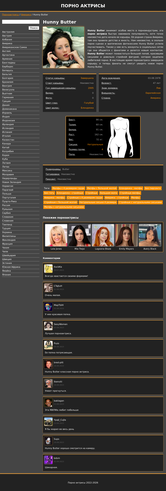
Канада (6, 143)
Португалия (9, 197)
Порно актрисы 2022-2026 (83, 482)
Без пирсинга (153, 188)
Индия (6, 116)
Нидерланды (9, 178)
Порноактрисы (10, 14)
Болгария (7, 78)
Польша (6, 193)
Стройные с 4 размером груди (84, 197)
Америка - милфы (54, 197)
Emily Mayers (126, 248)
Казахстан (8, 139)
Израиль (7, 112)
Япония (6, 274)
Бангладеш (8, 62)
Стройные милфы (130, 193)
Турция (6, 228)
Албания (7, 39)
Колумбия (8, 151)
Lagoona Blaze (103, 248)
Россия (6, 205)
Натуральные (95, 144)
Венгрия (7, 86)
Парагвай (7, 190)
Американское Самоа (14, 47)
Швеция (6, 259)
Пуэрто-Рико (9, 201)
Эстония (7, 263)
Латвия (6, 163)
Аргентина (8, 55)
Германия (7, 97)
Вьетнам (7, 93)
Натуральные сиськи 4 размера (98, 202)
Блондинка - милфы (130, 188)
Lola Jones (56, 248)
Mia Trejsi (80, 248)
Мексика (7, 170)
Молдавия (8, 174)
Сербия (6, 213)
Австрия (7, 35)
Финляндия (8, 240)
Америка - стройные (116, 197)
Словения (7, 220)
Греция (6, 101)
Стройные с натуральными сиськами (140, 202)
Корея (5, 155)
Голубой (89, 103)
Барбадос (7, 66)
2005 (91, 88)
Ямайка (6, 271)
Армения (7, 59)
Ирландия (8, 124)
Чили (5, 251)
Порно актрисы (83, 5)
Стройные (91, 193)
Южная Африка (11, 267)
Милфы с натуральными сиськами (64, 207)
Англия (6, 51)
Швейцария (9, 255)
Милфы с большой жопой (102, 188)
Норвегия (7, 186)
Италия (6, 136)
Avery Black (149, 248)
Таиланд (7, 224)
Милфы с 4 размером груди (68, 188)
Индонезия (8, 120)
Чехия (5, 247)
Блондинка (87, 108)
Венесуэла (8, 89)
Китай (5, 147)
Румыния (7, 209)
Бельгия (7, 74)
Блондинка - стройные (70, 193)
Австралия (8, 32)
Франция (7, 244)
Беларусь (7, 70)
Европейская (153, 93)
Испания (7, 132)
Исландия (7, 128)
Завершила (87, 78)
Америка (26, 14)
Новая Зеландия (11, 182)
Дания (5, 105)
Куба (5, 159)
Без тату (49, 193)
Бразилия (7, 82)
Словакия (7, 217)
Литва (5, 166)
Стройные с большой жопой (60, 202)
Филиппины (9, 236)
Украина (7, 232)
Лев (158, 88)
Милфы (135, 197)
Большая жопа (108, 193)
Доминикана (9, 109)
